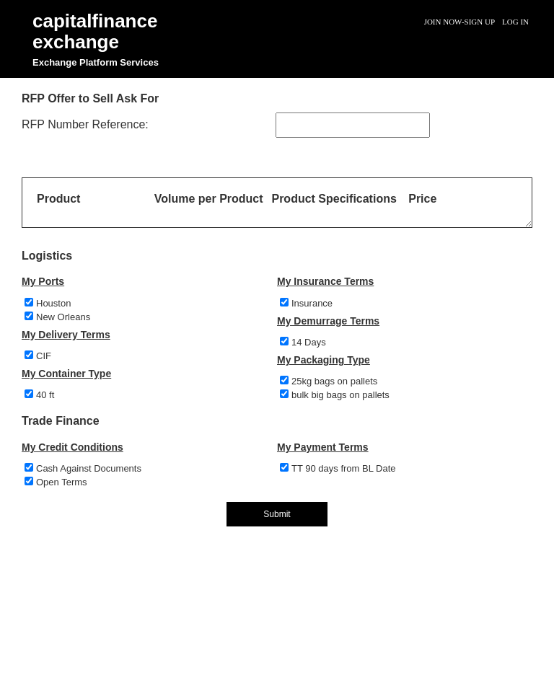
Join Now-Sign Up (459, 21)
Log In (515, 21)
